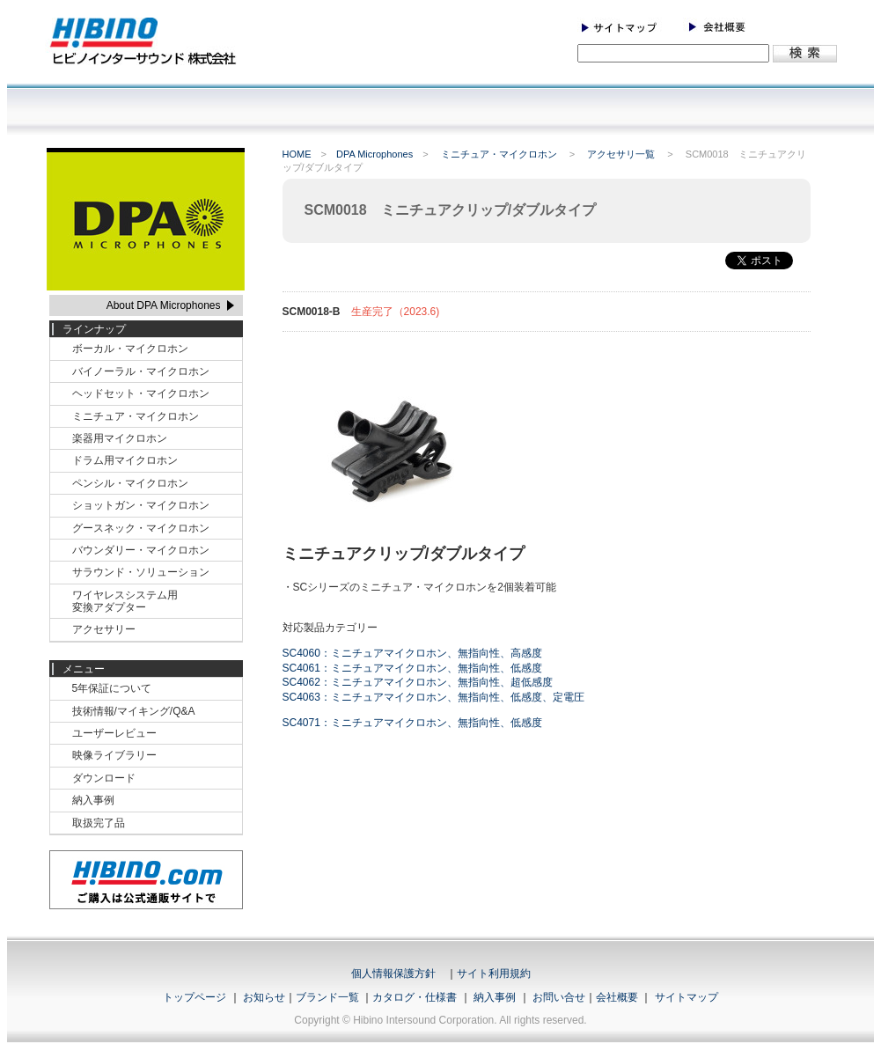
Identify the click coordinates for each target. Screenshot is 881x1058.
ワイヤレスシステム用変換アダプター (125, 601)
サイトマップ (686, 997)
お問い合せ (558, 997)
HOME (297, 154)
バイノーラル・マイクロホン (140, 371)
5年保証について (112, 688)
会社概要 (617, 997)
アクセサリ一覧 (622, 154)
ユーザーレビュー (114, 733)
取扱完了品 (98, 823)
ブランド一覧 (327, 997)
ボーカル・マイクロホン (130, 348)
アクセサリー (104, 629)
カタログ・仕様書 (414, 997)
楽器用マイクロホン (119, 438)
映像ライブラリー (114, 755)
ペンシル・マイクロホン (130, 483)
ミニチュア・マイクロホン (500, 154)
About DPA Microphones (163, 305)
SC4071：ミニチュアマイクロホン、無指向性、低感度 (412, 722)
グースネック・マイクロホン (140, 528)
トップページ (194, 997)
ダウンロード (104, 778)
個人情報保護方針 (393, 973)
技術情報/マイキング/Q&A (133, 711)
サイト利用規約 (494, 973)
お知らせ (264, 997)
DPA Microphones (374, 154)
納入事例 (93, 800)
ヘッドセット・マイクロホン (140, 393)
